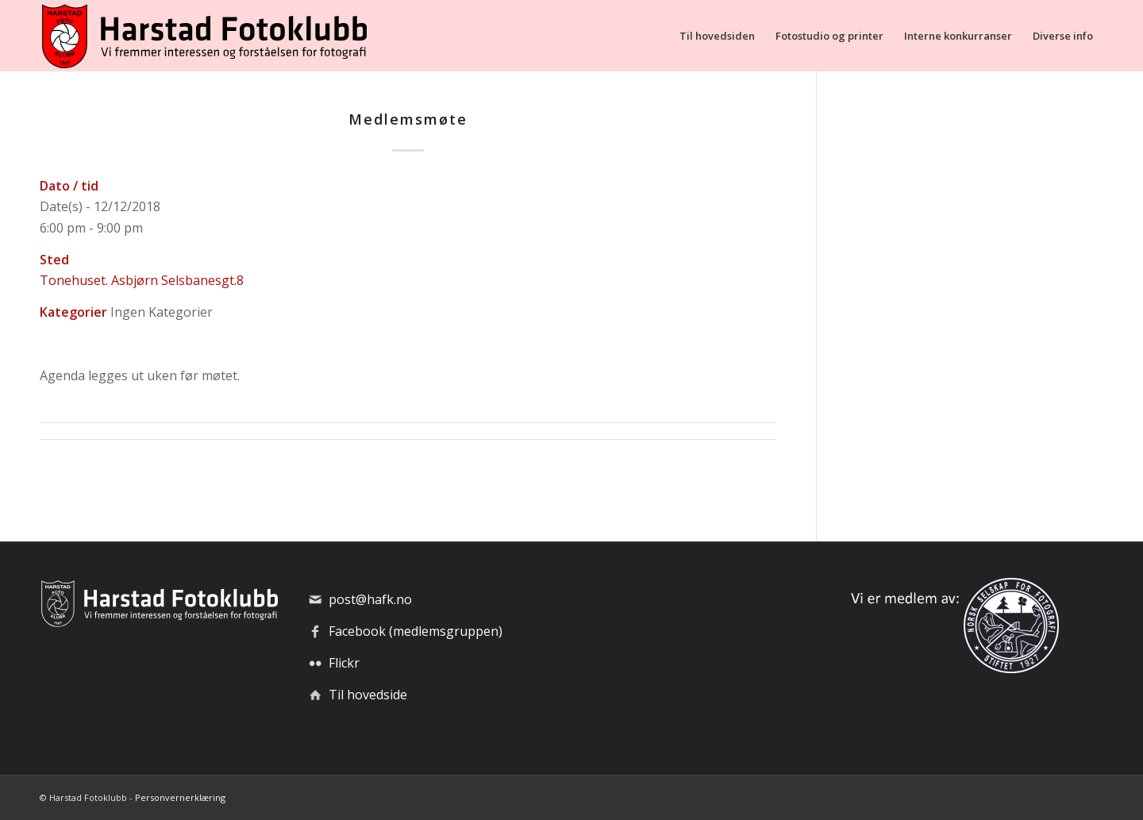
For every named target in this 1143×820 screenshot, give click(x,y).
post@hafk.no (370, 599)
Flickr (344, 663)
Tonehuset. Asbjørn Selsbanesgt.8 (142, 280)
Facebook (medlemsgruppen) (415, 631)
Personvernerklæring (180, 797)
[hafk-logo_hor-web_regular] (203, 36)
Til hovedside (368, 694)
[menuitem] (717, 36)
